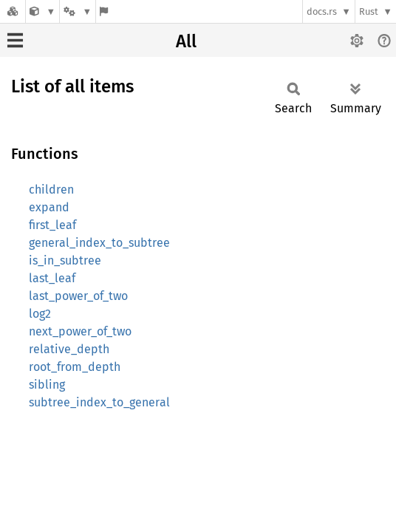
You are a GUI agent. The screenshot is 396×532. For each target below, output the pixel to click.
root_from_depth (74, 367)
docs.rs (322, 11)
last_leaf (52, 278)
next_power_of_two (80, 331)
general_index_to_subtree (99, 243)
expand (49, 207)
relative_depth (69, 349)
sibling (47, 385)
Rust (368, 11)
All (186, 41)
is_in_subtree (65, 260)
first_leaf (52, 225)
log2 (40, 314)
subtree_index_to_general (99, 402)
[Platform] (77, 11)
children (51, 190)
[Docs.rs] (12, 11)
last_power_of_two (78, 296)
